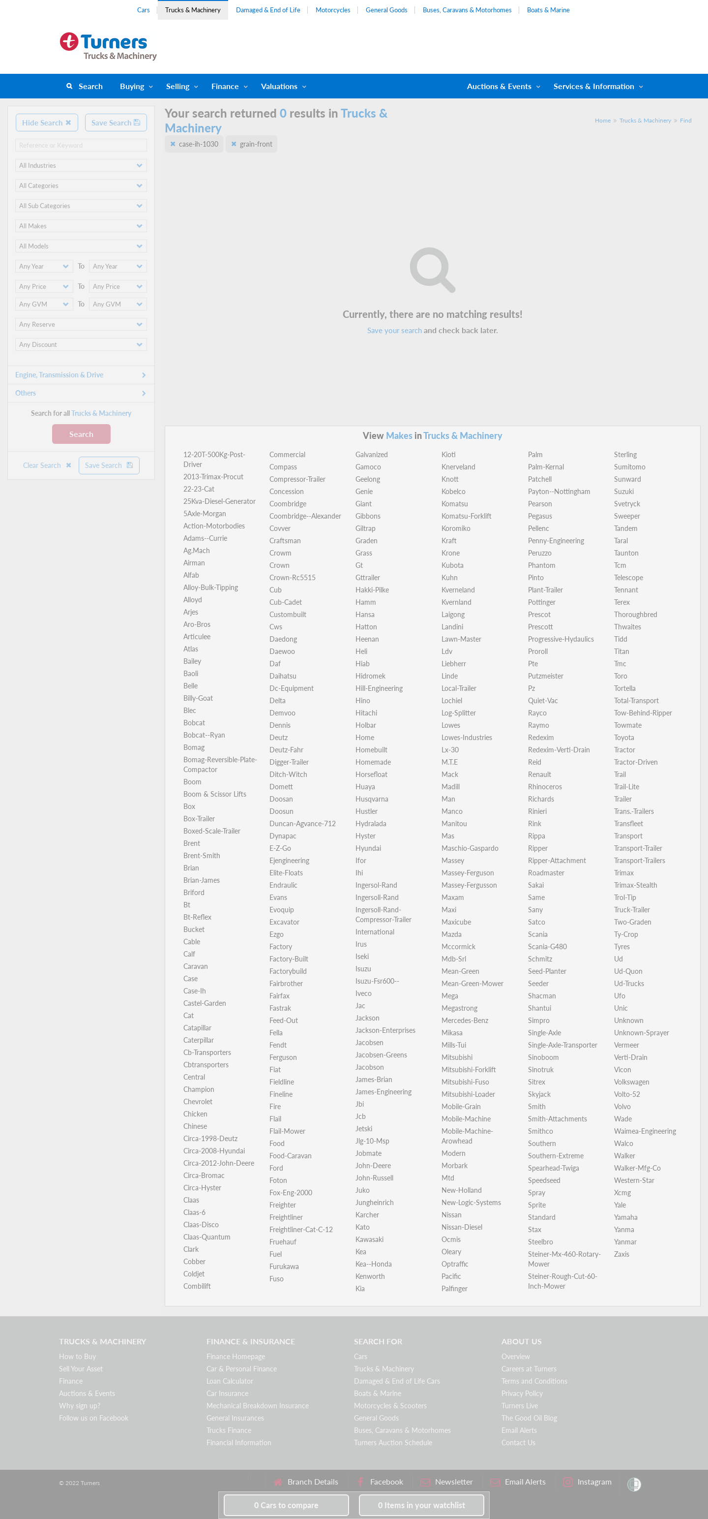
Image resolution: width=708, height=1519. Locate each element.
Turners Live (520, 1405)
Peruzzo (540, 553)
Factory (280, 946)
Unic (621, 1008)
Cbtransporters (206, 1064)
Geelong (367, 479)
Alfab (191, 575)
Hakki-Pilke (372, 590)
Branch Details (305, 1482)
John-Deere (373, 1165)
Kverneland (458, 590)
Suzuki (624, 491)
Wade (623, 1119)
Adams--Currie (205, 538)
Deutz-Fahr (286, 749)
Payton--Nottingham (559, 491)
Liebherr (454, 663)
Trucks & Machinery (193, 10)
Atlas (190, 649)
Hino (362, 700)
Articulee (196, 636)
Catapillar (197, 1027)
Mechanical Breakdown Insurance (257, 1405)
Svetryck (627, 503)
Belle (190, 686)
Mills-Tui (454, 1045)
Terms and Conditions (534, 1381)
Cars (143, 10)
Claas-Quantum (207, 1237)
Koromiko (456, 528)
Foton (278, 1180)
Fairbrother (286, 983)
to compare (286, 1505)
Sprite (537, 1205)
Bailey (192, 661)
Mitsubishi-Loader (468, 1094)
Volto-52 (627, 1094)
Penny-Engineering (556, 540)
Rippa (536, 836)
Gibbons (368, 516)
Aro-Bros (196, 624)
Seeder (538, 983)
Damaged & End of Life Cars (397, 1381)
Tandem (626, 528)
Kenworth (370, 1276)
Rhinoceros (545, 786)
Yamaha (626, 1217)
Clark (191, 1249)
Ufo (619, 996)
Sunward (627, 479)
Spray (536, 1192)
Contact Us (518, 1442)
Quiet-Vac (543, 700)
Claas (191, 1200)
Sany (535, 909)
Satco (536, 922)
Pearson (540, 503)
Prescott (540, 626)
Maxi (449, 909)
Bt (186, 904)
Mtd (448, 1178)
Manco (452, 811)
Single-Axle (544, 1032)
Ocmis (451, 1239)
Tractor (624, 749)
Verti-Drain (631, 1057)
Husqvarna (371, 799)
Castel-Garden (204, 1003)
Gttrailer (367, 577)
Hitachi (366, 713)
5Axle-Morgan (204, 513)
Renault (539, 774)
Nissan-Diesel (462, 1227)
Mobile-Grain (461, 1106)
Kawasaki (369, 1239)
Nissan (452, 1214)
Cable (191, 941)
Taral (621, 540)
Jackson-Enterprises (385, 1030)
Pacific (451, 1276)
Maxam (453, 897)
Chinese (195, 1126)
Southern (542, 1143)
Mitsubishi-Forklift (469, 1069)
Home (603, 120)
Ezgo (276, 934)
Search (91, 86)
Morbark (455, 1165)
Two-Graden (632, 922)
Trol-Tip (625, 897)
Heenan (367, 639)
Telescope (628, 577)
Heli (361, 651)
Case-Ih (194, 991)
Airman (194, 562)
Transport (628, 836)
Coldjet (194, 1274)
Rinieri (537, 811)
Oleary (451, 1251)
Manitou (454, 823)
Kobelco (454, 491)
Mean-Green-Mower (472, 983)
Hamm (365, 602)
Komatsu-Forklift (467, 516)
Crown (279, 565)
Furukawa (284, 1266)
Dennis (280, 725)
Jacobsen (369, 1042)
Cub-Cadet (285, 602)
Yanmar (625, 1242)
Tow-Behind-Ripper (643, 713)
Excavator (284, 922)
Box (189, 806)
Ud (618, 959)
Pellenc (538, 528)
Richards (541, 799)
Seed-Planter (547, 971)
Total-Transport (636, 700)
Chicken (195, 1114)
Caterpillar (198, 1040)
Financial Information (238, 1442)
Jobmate (368, 1153)
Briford (194, 892)
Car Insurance (227, 1393)
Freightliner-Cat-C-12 (301, 1229)
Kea (360, 1251)
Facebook (379, 1482)
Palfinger (455, 1288)
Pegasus (540, 516)
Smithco (540, 1131)
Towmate (628, 725)
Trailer (623, 799)
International (374, 932)
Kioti (449, 454)
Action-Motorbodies (214, 526)
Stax (534, 1229)
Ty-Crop (626, 934)
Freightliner (286, 1217)
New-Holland (462, 1190)
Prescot (539, 614)
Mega (450, 996)
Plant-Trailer (545, 590)
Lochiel (452, 700)
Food (277, 1143)
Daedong (283, 639)
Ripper (538, 848)
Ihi (359, 872)
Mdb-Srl (454, 959)
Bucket (194, 929)
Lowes (451, 725)
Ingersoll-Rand (377, 897)
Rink (534, 823)
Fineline (281, 1094)
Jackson (367, 1018)
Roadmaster (546, 872)
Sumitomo (630, 467)
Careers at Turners (529, 1368)
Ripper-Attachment (557, 860)
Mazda (452, 934)
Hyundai (368, 848)
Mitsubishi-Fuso (465, 1082)
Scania (538, 934)
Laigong (453, 614)
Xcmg (622, 1192)
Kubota (453, 565)
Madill (451, 786)
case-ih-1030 (198, 144)
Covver (280, 528)
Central (194, 1077)
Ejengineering (289, 860)
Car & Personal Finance (241, 1368)
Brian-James (201, 880)
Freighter (282, 1205)
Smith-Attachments (557, 1119)
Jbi (359, 1104)
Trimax (624, 872)
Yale (620, 1205)
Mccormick (458, 946)
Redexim (541, 737)
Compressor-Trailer (297, 479)
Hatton (366, 626)
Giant (363, 503)
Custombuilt (287, 614)
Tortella (625, 688)
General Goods (387, 10)
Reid (534, 762)
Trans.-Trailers (634, 811)
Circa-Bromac (204, 1175)
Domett (281, 786)
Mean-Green (460, 971)
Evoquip (281, 909)
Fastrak (280, 1008)
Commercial (287, 454)
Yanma (624, 1229)
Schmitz (540, 959)
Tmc (620, 663)
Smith (537, 1106)
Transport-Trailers (639, 860)
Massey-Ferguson (468, 872)
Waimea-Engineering (645, 1131)
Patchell (540, 479)
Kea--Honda (373, 1264)
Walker (624, 1155)
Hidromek (370, 676)
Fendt (278, 1045)
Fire (275, 1106)
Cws (275, 626)
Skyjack (539, 1094)
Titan (621, 651)
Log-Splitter (459, 713)
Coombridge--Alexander (305, 516)
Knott (450, 479)
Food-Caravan (290, 1155)
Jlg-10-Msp (372, 1141)
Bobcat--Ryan (204, 735)
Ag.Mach (196, 550)
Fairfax (279, 996)
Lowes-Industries (467, 737)
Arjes (190, 612)
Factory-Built (288, 959)
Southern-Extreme (556, 1155)
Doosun (281, 811)
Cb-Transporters (207, 1052)
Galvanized (371, 454)
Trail (620, 774)
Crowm (280, 553)
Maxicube (456, 922)
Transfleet (628, 823)
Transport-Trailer (638, 848)
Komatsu (455, 503)
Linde (450, 676)
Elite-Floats (286, 872)
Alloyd (192, 599)
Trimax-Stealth (635, 885)
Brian (191, 868)
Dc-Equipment (291, 688)
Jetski (363, 1128)
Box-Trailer (199, 818)
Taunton (626, 553)
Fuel (275, 1254)
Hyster (365, 836)
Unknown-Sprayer (641, 1032)
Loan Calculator (229, 1381)
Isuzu (363, 968)
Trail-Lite (626, 786)
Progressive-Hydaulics (561, 639)
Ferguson (283, 1057)
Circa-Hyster (202, 1187)
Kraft (449, 540)
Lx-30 (450, 749)
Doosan (281, 799)
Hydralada (370, 823)
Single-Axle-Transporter (562, 1045)
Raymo (538, 725)
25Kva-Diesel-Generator (219, 501)
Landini (452, 626)
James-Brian (373, 1079)
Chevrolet (197, 1101)
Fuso (276, 1278)
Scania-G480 (547, 946)
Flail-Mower (287, 1131)
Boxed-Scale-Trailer (211, 831)
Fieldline (281, 1082)
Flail (275, 1119)
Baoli (190, 673)
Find (686, 120)
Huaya (365, 786)
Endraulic (283, 885)
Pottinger (542, 602)
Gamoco (368, 467)
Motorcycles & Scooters (390, 1405)
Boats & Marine (548, 10)
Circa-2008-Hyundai (214, 1151)
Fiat (275, 1069)
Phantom (542, 565)
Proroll (538, 651)
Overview (516, 1356)
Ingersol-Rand (376, 885)
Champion (198, 1089)
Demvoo (282, 713)
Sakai (536, 885)
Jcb (360, 1116)
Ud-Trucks (629, 983)
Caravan (195, 966)
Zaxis (621, 1254)
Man (448, 799)
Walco (623, 1143)
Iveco (363, 993)
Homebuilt (371, 749)
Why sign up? (79, 1405)
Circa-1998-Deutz (210, 1138)
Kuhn (450, 577)
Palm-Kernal (546, 467)
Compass (283, 467)
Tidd (620, 639)
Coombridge (287, 503)
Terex (622, 602)
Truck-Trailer (632, 909)
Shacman (542, 996)
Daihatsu (282, 676)
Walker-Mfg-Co (637, 1168)
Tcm (620, 565)
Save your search (394, 330)
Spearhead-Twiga (553, 1168)
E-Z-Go (280, 848)
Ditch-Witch (288, 774)
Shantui (539, 1008)
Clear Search (47, 465)
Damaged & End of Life (268, 10)
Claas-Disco (201, 1224)
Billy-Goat (198, 698)
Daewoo (282, 651)
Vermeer (626, 1045)
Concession (286, 491)
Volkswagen (631, 1082)
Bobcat (194, 722)
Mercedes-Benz (465, 1020)
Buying (132, 86)
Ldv (447, 651)
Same (536, 897)
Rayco (537, 713)
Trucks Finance (228, 1430)
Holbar (365, 725)
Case (190, 978)
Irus (361, 944)
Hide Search (47, 122)
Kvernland (457, 602)
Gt (359, 565)
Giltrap (365, 528)
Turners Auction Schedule (393, 1442)
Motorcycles (333, 10)
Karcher (367, 1214)
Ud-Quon (628, 971)
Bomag (194, 747)
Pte (533, 663)
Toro (620, 676)
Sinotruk (541, 1069)
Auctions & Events (87, 1393)
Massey (453, 860)
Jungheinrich (374, 1202)
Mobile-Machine (466, 1119)
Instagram (587, 1482)
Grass (363, 553)
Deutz (278, 737)
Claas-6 (194, 1212)
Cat (188, 1015)
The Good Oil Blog (529, 1418)
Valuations (279, 86)
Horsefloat (371, 774)
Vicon (622, 1069)
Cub (275, 590)
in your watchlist (421, 1505)
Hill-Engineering (379, 688)
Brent (191, 843)
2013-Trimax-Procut (213, 476)
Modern (454, 1153)
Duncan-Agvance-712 (302, 823)
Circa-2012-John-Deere (218, 1163)
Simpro (539, 1020)
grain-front (256, 144)
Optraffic (455, 1264)
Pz (531, 688)
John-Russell (374, 1178)
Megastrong (459, 1008)
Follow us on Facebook (93, 1418)
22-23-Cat (198, 489)
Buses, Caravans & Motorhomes (467, 10)
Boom (192, 781)
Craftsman (285, 540)
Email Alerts (519, 1430)
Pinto (536, 577)
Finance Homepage (235, 1356)
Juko (362, 1190)
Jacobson (369, 1067)
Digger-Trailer (289, 762)
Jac (360, 1005)
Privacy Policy (522, 1393)
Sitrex (536, 1082)
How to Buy (77, 1356)
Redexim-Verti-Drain (559, 749)
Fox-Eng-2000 (290, 1192)
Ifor (360, 860)
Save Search (116, 122)
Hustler (366, 811)
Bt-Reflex (197, 917)
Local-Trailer (459, 688)
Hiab (362, 663)
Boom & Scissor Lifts (214, 794)
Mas (448, 836)
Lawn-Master (461, 639)
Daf (275, 663)
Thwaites (627, 626)
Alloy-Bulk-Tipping (210, 587)
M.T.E (450, 762)
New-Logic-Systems (471, 1202)
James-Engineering (383, 1091)
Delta (277, 700)
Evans (278, 897)
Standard (542, 1217)
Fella (276, 1032)
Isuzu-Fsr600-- (377, 981)
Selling (177, 86)
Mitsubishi (457, 1057)
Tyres (622, 946)
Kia (360, 1288)
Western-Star (634, 1180)
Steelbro (540, 1242)
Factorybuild (288, 971)
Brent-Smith (201, 855)
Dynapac (282, 836)
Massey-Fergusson (469, 885)
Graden (366, 540)
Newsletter (446, 1482)
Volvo (622, 1106)
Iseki (362, 956)
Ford (276, 1168)
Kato (362, 1227)
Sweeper (627, 516)
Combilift (197, 1286)
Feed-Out (283, 1020)
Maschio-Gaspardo (470, 848)
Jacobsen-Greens (381, 1055)
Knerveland (458, 467)
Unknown (629, 1020)
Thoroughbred (635, 614)
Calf (189, 954)
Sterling (625, 454)
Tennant (626, 590)
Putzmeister (545, 676)
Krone (451, 553)
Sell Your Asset (81, 1368)
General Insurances (235, 1418)
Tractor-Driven (636, 762)
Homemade (373, 762)
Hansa (365, 614)
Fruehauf (282, 1242)
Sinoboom (543, 1057)
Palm (535, 454)
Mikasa (452, 1032)
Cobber (194, 1261)
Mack (450, 774)
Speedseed (544, 1180)
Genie (364, 491)
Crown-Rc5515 (292, 577)
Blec (189, 710)
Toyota (624, 737)
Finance (225, 86)
